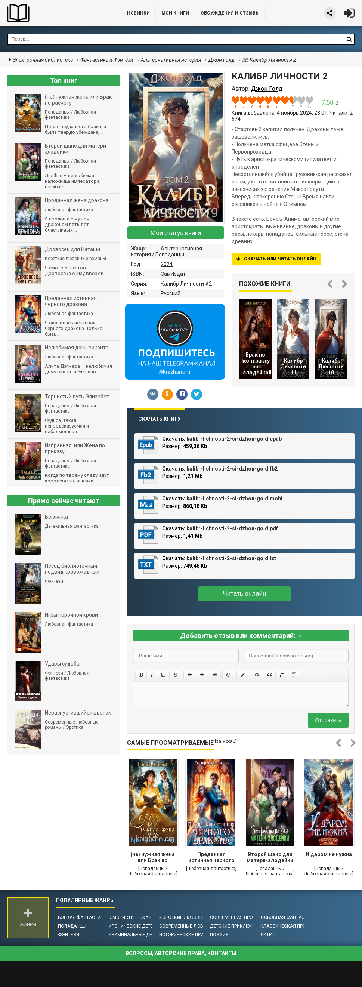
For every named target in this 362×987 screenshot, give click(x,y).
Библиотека (56, 13)
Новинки (138, 13)
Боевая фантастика (82, 917)
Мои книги (175, 13)
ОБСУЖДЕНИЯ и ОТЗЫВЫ (230, 13)
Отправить (328, 720)
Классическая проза (286, 926)
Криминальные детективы (141, 934)
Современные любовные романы (199, 926)
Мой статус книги (176, 233)
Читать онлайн (244, 593)
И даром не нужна (329, 854)
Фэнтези (68, 934)
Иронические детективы (138, 926)
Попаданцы (169, 254)
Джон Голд (221, 60)
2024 (167, 264)
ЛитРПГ (268, 934)
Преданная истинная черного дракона (211, 858)
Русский (170, 293)
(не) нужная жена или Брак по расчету (152, 858)
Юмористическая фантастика (145, 917)
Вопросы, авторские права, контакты (181, 953)
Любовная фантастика (288, 917)
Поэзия (219, 934)
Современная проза (234, 917)
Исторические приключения (193, 934)
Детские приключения (237, 926)
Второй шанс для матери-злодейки (270, 857)
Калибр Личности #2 (186, 284)
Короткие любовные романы (194, 917)
